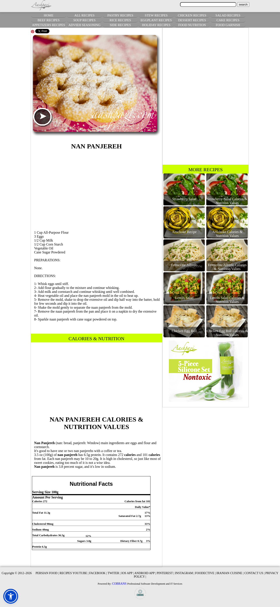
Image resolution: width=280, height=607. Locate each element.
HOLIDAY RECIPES (156, 25)
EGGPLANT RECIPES (156, 20)
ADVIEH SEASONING (84, 25)
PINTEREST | (165, 573)
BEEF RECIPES (49, 20)
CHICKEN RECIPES (192, 15)
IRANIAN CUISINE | (229, 573)
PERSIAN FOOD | (47, 573)
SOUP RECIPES (84, 20)
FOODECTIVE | (205, 573)
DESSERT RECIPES (192, 20)
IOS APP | (127, 573)
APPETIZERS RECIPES (48, 25)
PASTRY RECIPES (120, 15)
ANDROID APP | (145, 573)
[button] (10, 596)
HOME (48, 15)
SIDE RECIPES (120, 25)
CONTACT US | (254, 573)
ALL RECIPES (84, 15)
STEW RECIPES (156, 15)
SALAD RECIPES (227, 15)
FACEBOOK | (98, 573)
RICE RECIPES (120, 20)
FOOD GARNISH (228, 25)
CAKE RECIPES (228, 20)
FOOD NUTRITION (192, 25)
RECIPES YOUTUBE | (74, 573)
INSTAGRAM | (184, 573)
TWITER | (114, 573)
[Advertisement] (96, 189)
